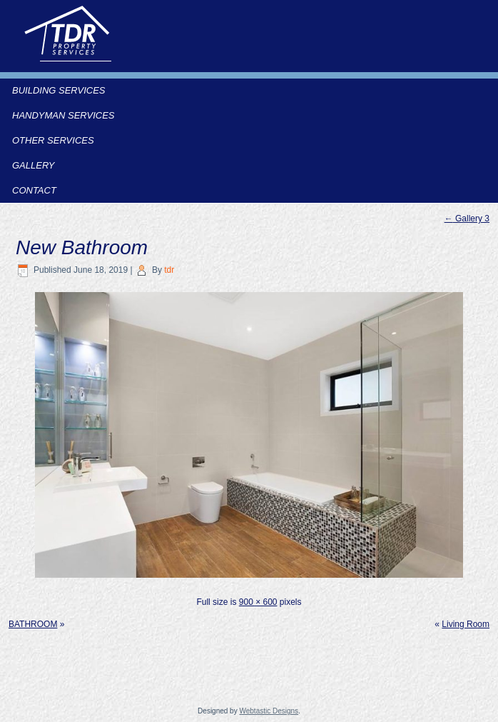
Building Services (59, 90)
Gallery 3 (466, 219)
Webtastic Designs (268, 711)
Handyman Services (63, 115)
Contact (34, 190)
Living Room (465, 624)
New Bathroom (82, 247)
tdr (169, 270)
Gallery (33, 165)
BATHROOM (33, 624)
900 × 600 (258, 602)
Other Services (53, 140)
